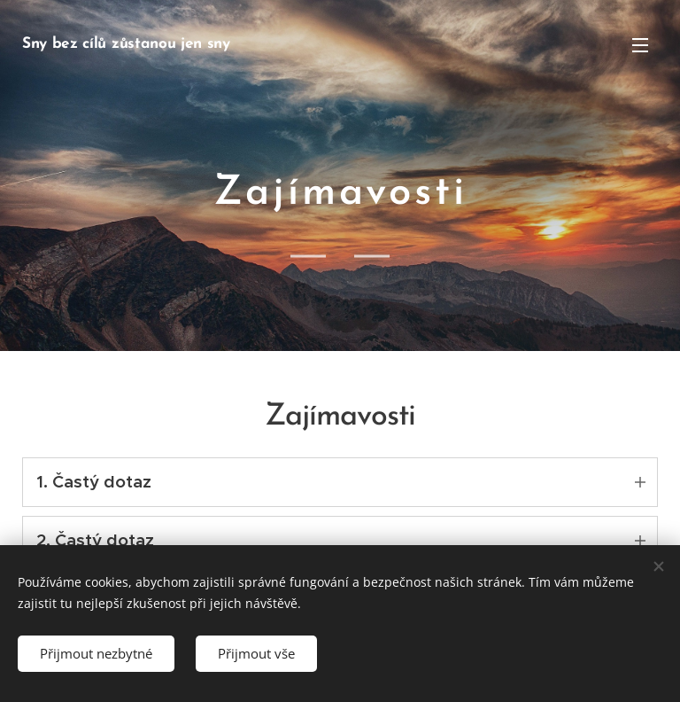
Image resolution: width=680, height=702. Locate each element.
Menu (640, 45)
